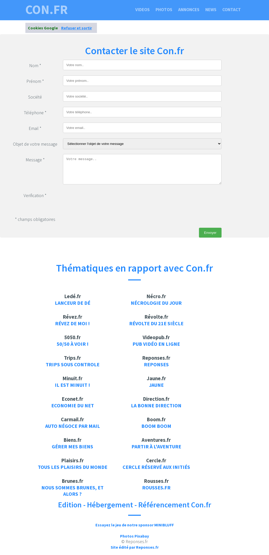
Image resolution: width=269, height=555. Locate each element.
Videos (142, 9)
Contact (231, 9)
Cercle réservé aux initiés (156, 467)
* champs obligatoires (35, 219)
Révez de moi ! (72, 323)
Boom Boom (156, 426)
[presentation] (101, 199)
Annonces (188, 9)
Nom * (35, 65)
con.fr (46, 9)
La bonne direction (156, 405)
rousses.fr (156, 487)
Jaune (156, 385)
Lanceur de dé (72, 303)
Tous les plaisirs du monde (72, 467)
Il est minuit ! (72, 385)
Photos (164, 9)
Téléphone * (35, 113)
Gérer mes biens (72, 446)
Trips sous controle (72, 364)
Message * (35, 160)
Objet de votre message (35, 144)
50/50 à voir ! (73, 344)
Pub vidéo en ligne (156, 344)
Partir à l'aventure (156, 446)
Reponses (156, 364)
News (210, 9)
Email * (35, 128)
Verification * (35, 195)
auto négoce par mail (72, 426)
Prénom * (35, 81)
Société (35, 97)
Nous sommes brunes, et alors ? (72, 490)
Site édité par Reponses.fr (135, 547)
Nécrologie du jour (156, 303)
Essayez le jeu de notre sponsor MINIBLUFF (134, 524)
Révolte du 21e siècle (156, 323)
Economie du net (72, 405)
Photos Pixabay (134, 536)
